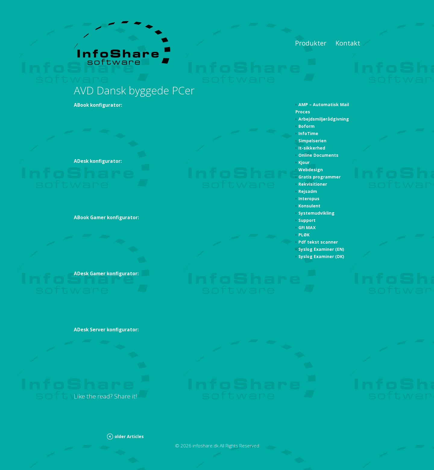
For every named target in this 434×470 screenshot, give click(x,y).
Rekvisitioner (312, 184)
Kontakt (347, 43)
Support (307, 220)
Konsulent (309, 206)
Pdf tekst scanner (318, 242)
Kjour (304, 162)
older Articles (129, 436)
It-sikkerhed (311, 148)
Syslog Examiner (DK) (321, 256)
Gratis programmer (319, 177)
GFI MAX (307, 227)
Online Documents (318, 155)
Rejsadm (307, 191)
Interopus (308, 198)
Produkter (310, 43)
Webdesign (310, 169)
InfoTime (308, 133)
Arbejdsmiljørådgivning (323, 119)
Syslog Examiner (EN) (321, 249)
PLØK (304, 235)
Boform (306, 126)
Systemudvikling (316, 213)
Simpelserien (312, 141)
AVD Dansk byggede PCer (134, 90)
